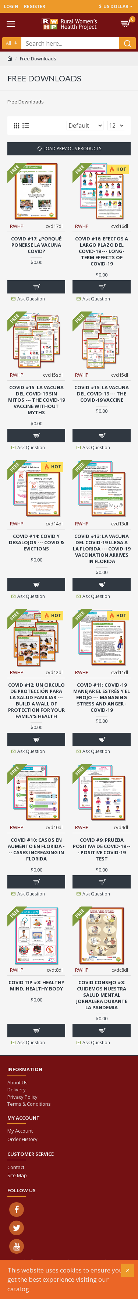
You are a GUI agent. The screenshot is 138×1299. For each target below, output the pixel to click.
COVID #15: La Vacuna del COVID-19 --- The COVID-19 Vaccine (101, 393)
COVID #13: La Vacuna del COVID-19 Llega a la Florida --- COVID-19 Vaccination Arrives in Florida (101, 548)
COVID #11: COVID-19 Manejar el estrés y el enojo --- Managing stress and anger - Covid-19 (101, 697)
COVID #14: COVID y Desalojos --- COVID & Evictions (36, 542)
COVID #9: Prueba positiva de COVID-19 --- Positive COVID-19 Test (102, 849)
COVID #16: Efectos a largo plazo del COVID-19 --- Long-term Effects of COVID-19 (101, 251)
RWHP (17, 226)
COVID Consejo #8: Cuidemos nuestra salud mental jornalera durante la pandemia (101, 994)
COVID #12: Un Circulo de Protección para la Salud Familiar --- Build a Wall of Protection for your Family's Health (36, 700)
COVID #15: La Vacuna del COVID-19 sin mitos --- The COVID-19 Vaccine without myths (36, 399)
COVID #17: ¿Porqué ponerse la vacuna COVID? (36, 245)
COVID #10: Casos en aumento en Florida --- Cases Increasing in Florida (36, 849)
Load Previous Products (72, 148)
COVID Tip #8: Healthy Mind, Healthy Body (36, 985)
